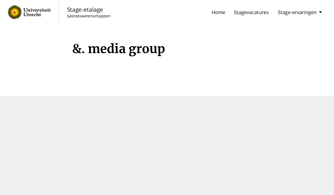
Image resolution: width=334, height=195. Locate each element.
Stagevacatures (251, 12)
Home (218, 12)
